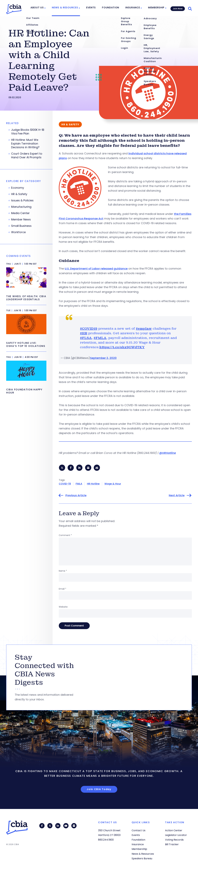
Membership (155, 8)
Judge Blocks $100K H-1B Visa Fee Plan (27, 131)
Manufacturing (21, 207)
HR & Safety (19, 194)
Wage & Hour (112, 484)
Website (63, 607)
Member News (21, 219)
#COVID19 (88, 329)
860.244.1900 (106, 839)
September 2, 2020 (103, 358)
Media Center (20, 213)
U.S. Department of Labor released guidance (96, 268)
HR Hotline (93, 484)
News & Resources (68, 8)
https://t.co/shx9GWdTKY (122, 347)
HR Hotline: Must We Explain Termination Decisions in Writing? (25, 143)
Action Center (173, 830)
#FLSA (86, 338)
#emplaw (144, 329)
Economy (17, 188)
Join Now (177, 8)
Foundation (111, 8)
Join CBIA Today (99, 789)
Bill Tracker (172, 844)
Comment (65, 535)
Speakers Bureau (142, 858)
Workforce (18, 232)
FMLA (79, 484)
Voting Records (174, 839)
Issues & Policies (22, 200)
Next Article (177, 495)
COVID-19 (65, 484)
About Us (42, 8)
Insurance (132, 8)
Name (63, 571)
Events (92, 8)
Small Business (21, 226)
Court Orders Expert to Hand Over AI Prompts (26, 155)
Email (62, 589)
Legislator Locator (176, 835)
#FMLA (100, 338)
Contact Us (138, 830)
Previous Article (75, 495)
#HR (83, 333)
